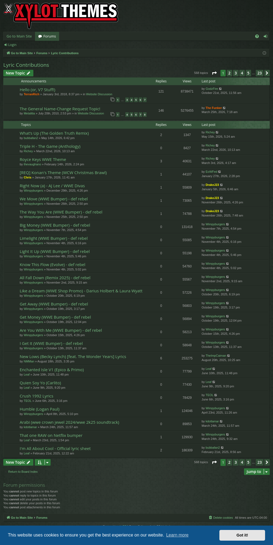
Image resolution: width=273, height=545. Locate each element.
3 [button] (236, 73)
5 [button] (248, 73)
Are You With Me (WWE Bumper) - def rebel (61, 330)
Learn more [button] (177, 535)
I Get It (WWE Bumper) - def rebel (51, 343)
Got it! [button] (242, 535)
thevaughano (32, 164)
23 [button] (259, 73)
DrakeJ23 (212, 184)
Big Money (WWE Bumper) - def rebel (55, 225)
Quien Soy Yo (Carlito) (40, 382)
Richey (210, 132)
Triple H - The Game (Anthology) (50, 146)
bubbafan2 (31, 138)
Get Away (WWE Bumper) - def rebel (54, 304)
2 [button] (229, 73)
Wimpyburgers (33, 190)
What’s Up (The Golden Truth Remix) (54, 133)
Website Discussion (99, 94)
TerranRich (31, 94)
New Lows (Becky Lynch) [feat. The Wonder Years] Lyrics (73, 356)
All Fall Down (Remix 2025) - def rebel (55, 277)
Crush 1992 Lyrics (36, 396)
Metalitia (29, 113)
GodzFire (212, 88)
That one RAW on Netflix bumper (51, 435)
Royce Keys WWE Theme (43, 159)
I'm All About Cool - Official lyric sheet (55, 448)
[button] (214, 73)
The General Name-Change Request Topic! (60, 108)
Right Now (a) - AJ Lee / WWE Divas (52, 185)
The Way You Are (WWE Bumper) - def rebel (61, 212)
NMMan (29, 361)
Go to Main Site (19, 36)
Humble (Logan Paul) (39, 409)
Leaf (27, 374)
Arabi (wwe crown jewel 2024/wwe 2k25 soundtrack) (69, 422)
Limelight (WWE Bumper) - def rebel (54, 238)
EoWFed (211, 171)
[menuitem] (257, 36)
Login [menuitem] (266, 37)
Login (12, 44)
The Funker (214, 107)
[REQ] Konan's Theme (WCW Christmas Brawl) (63, 172)
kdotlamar (30, 427)
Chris (27, 177)
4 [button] (242, 73)
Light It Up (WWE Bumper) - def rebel (55, 251)
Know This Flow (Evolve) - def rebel (52, 264)
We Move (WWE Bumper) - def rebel (54, 198)
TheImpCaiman (216, 355)
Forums (49, 36)
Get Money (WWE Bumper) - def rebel (55, 317)
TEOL (28, 400)
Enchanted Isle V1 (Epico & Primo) (52, 369)
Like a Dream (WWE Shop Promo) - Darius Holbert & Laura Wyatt (81, 290)
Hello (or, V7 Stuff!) (37, 89)
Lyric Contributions (26, 64)
